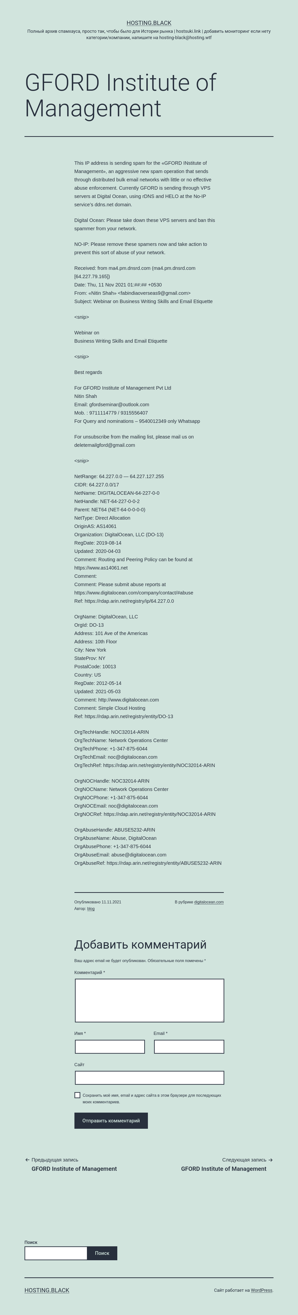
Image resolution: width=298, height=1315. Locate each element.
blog (91, 909)
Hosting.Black (149, 23)
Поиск (30, 1242)
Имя (80, 1033)
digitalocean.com (209, 902)
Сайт (79, 1064)
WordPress (261, 1290)
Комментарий (89, 972)
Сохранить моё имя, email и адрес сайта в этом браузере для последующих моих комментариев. (152, 1098)
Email (160, 1033)
